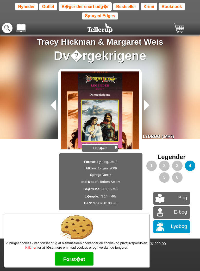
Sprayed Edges (100, 16)
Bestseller (126, 6)
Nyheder (26, 6)
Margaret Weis (134, 42)
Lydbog (179, 226)
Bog (182, 197)
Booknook (171, 6)
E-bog (180, 212)
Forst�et (74, 259)
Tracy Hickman (66, 42)
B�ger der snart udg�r (85, 6)
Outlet (48, 6)
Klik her (30, 247)
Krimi (148, 6)
